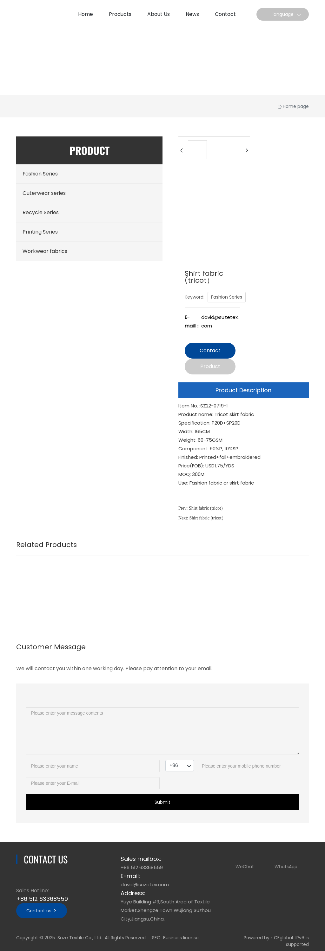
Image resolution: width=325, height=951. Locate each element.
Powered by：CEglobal (268, 937)
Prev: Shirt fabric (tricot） (201, 508)
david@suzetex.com (145, 884)
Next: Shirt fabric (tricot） (202, 518)
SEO (156, 937)
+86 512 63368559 (42, 899)
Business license (181, 937)
